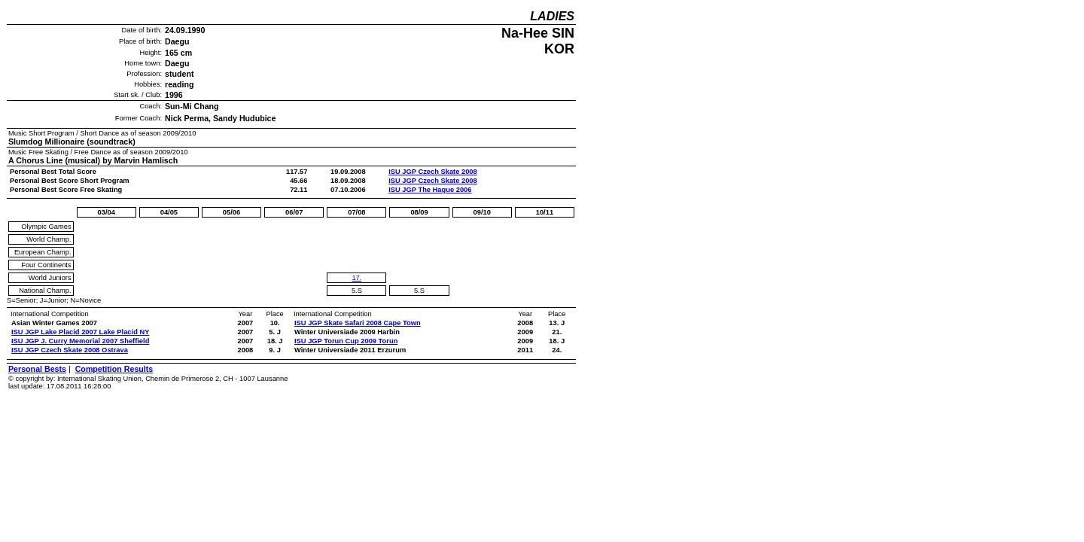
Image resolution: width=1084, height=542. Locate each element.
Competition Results (114, 368)
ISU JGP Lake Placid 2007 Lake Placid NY (80, 332)
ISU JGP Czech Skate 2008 (432, 171)
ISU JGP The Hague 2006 (429, 189)
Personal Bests (37, 368)
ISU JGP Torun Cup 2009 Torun (345, 341)
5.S (357, 290)
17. (356, 278)
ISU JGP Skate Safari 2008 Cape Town (357, 323)
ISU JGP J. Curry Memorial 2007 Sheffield (80, 341)
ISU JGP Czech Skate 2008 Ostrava (69, 350)
